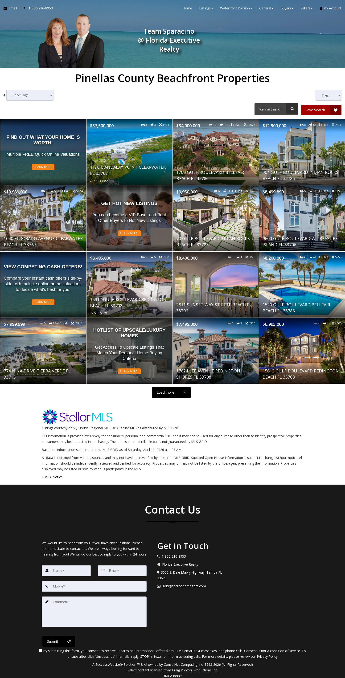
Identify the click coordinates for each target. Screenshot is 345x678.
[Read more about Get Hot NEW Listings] (129, 216)
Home (187, 9)
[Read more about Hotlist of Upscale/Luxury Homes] (129, 349)
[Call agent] (37, 9)
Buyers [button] (286, 9)
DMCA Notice (52, 475)
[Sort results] (29, 95)
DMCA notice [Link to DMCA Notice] (172, 672)
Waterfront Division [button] (236, 9)
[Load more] (171, 391)
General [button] (266, 9)
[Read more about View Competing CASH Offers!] (43, 283)
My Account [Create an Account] (330, 9)
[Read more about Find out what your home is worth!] (43, 150)
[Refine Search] (275, 108)
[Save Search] (321, 108)
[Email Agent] (12, 9)
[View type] (328, 95)
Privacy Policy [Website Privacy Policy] (267, 653)
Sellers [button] (306, 9)
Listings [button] (206, 9)
